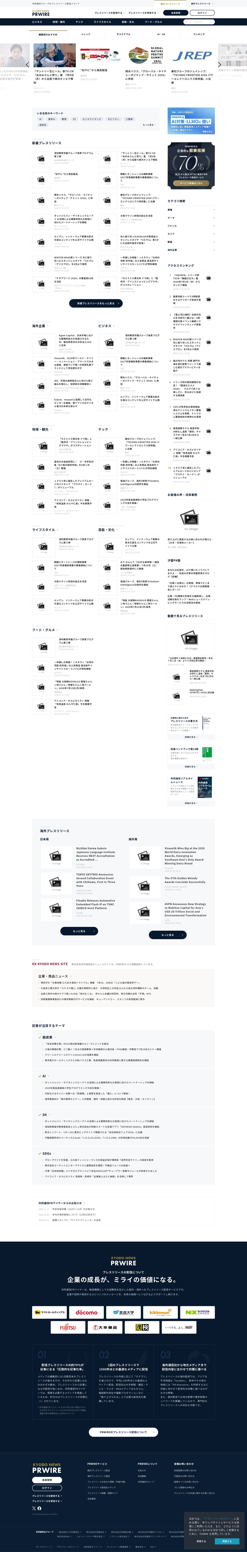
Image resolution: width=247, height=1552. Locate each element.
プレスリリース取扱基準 (117, 1546)
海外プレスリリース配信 (98, 1476)
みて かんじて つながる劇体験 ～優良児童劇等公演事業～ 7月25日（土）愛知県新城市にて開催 (139, 565)
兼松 (173, 88)
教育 (64, 119)
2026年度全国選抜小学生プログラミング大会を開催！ (139, 501)
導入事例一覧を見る (177, 547)
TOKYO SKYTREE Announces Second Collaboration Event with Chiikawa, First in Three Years (95, 880)
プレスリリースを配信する (108, 12)
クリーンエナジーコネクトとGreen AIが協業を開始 (71, 1054)
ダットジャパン (61, 226)
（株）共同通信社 (128, 506)
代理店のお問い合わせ (184, 1476)
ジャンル (172, 225)
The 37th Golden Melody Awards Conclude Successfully (185, 880)
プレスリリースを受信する (142, 12)
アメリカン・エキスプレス (66, 491)
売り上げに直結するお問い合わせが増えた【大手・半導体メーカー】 (190, 541)
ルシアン (58, 243)
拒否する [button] (201, 1541)
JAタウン (124, 268)
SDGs (47, 1153)
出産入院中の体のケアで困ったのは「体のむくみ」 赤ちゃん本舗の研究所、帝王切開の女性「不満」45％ (96, 993)
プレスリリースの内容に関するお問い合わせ (194, 1493)
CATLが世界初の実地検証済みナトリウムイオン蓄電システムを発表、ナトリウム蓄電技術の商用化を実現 (187, 411)
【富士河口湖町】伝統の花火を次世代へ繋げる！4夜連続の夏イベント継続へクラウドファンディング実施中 (187, 321)
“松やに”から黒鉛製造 (93, 70)
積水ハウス (130, 84)
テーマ (171, 217)
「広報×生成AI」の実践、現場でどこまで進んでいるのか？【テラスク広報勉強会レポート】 (189, 586)
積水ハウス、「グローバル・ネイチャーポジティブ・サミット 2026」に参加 (146, 75)
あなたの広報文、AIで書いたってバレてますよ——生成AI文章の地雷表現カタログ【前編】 (189, 573)
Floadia (79, 912)
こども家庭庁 (126, 572)
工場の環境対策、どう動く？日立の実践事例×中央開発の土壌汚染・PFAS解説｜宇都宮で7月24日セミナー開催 (103, 1049)
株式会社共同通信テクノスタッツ (149, 1536)
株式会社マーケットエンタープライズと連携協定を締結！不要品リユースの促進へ (87, 1165)
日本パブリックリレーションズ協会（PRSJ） (70, 286)
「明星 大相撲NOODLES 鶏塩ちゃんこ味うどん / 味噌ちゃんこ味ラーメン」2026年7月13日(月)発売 (139, 603)
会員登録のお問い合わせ (185, 1470)
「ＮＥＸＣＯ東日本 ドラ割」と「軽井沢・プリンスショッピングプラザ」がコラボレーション (140, 281)
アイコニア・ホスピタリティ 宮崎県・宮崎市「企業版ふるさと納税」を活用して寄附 (89, 1176)
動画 (170, 241)
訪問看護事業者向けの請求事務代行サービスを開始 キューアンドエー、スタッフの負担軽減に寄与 (93, 999)
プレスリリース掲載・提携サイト (102, 1493)
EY (74, 119)
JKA (122, 184)
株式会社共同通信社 (95, 1532)
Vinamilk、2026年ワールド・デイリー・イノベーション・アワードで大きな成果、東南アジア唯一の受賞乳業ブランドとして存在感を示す (74, 363)
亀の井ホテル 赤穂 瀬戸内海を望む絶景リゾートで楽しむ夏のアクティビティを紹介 (187, 365)
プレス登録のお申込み (184, 1487)
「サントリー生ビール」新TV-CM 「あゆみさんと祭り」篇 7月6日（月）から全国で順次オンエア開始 (54, 76)
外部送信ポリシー (91, 1546)
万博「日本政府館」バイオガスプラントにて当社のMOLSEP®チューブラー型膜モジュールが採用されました (101, 1170)
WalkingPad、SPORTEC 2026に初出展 (202, 691)
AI (40, 119)
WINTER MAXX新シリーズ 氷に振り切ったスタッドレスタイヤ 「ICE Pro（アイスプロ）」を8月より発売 (73, 261)
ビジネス (37, 21)
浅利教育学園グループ (64, 160)
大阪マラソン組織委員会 (131, 219)
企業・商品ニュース (53, 976)
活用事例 (91, 1498)
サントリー (39, 88)
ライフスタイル (102, 21)
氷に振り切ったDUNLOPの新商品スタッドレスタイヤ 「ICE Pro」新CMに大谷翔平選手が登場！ (139, 240)
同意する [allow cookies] (227, 1541)
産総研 (83, 75)
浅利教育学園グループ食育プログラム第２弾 (73, 154)
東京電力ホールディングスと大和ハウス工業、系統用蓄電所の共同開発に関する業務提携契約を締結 (97, 1060)
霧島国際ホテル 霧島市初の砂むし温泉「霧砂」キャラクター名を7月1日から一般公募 (187, 433)
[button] (219, 65)
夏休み (51, 119)
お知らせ (142, 1470)
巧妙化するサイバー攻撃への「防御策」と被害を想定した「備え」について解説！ (87, 1093)
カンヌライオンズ (92, 119)
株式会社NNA (63, 1536)
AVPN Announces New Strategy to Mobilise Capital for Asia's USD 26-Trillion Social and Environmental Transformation (186, 909)
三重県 (129, 119)
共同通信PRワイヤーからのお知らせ (60, 1203)
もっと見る (148, 125)
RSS (152, 1546)
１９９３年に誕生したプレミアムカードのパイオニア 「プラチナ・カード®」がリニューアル (73, 484)
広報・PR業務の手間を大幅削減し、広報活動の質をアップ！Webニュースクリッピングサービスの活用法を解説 (189, 599)
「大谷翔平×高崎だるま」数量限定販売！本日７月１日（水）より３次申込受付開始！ (190, 659)
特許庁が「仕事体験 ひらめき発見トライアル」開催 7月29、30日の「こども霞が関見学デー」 (91, 982)
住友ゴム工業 (126, 247)
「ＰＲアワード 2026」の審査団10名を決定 (73, 280)
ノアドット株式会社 (118, 1536)
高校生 (42, 124)
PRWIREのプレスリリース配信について (123, 1432)
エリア (171, 233)
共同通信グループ (146, 1481)
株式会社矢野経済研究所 (182, 1536)
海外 (200, 3)
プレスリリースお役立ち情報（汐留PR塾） (107, 1481)
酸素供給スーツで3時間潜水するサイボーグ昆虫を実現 (187, 300)
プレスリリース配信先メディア (101, 1487)
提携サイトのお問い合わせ (186, 1481)
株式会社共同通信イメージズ (182, 1532)
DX (45, 1114)
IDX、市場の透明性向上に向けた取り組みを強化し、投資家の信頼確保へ (73, 382)
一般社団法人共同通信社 (68, 1532)
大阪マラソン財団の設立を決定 (136, 215)
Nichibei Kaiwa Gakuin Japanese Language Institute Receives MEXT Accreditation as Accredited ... (95, 853)
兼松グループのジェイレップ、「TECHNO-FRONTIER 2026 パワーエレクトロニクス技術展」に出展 (192, 76)
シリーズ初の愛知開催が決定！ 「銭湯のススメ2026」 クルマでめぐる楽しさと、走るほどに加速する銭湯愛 (187, 388)
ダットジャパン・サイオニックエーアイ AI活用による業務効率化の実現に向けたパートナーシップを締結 (73, 219)
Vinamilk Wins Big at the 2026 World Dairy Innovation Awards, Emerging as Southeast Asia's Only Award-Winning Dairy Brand (185, 855)
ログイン (202, 12)
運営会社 (139, 1546)
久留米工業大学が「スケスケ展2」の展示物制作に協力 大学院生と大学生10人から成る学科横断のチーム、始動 (99, 988)
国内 (170, 4)
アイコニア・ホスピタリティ (67, 510)
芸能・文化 (128, 21)
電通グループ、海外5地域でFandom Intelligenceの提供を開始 (139, 482)
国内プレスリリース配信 (98, 1470)
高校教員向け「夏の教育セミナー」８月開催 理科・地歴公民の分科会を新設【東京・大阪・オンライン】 (100, 1099)
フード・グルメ (153, 21)
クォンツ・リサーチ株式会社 (89, 1536)
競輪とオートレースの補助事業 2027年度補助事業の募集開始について (139, 177)
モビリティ (113, 119)
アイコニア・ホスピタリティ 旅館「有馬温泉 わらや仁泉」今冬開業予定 (73, 503)
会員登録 (175, 12)
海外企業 (172, 249)
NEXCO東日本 (126, 288)
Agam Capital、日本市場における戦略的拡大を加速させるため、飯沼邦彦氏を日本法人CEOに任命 (76, 340)
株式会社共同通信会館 (121, 1532)
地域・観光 (59, 21)
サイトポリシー (43, 1546)
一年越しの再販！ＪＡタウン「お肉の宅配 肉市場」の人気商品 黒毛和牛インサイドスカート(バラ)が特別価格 (140, 261)
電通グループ (126, 488)
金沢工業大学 (60, 472)
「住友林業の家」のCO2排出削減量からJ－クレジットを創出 (77, 1043)
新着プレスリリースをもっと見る (96, 303)
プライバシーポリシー (218, 1518)
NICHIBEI (80, 864)
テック (79, 21)
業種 (170, 209)
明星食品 (124, 610)
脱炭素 (47, 1037)
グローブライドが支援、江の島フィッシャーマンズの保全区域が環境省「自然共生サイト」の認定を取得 (99, 1159)
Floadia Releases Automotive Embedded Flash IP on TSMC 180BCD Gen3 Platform (95, 904)
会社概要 (142, 1476)
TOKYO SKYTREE (84, 890)
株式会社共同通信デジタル (150, 1532)
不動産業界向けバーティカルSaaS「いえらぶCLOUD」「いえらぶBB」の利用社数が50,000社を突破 (97, 1137)
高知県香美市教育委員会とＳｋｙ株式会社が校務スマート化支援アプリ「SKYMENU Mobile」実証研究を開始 (102, 1126)
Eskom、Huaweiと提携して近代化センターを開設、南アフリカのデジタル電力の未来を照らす (74, 403)
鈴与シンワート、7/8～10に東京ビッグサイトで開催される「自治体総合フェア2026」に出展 (93, 1132)
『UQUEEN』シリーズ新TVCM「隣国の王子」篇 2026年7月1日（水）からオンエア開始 (186, 280)
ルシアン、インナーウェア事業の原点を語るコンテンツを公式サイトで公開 (74, 238)
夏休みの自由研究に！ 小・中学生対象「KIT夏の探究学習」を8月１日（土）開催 (74, 465)
